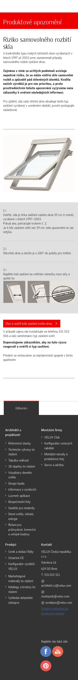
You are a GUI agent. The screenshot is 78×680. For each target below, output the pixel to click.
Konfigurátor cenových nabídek (58, 446)
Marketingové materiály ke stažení (20, 578)
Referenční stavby (19, 443)
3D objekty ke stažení (21, 466)
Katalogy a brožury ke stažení (21, 589)
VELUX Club (52, 437)
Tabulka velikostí (18, 460)
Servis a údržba (53, 465)
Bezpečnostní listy (19, 502)
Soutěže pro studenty (21, 508)
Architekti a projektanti (13, 432)
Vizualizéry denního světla (20, 475)
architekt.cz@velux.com (56, 585)
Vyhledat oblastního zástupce (20, 600)
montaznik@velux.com (55, 596)
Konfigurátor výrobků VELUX (21, 566)
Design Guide (16, 483)
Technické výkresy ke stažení (21, 452)
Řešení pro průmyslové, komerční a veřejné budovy (22, 529)
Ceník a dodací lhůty (20, 552)
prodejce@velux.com (59, 603)
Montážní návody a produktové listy (56, 456)
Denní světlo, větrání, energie (21, 516)
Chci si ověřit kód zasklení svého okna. (31, 324)
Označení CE (16, 558)
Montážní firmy (51, 430)
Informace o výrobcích (22, 489)
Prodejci (10, 545)
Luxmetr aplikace (19, 496)
